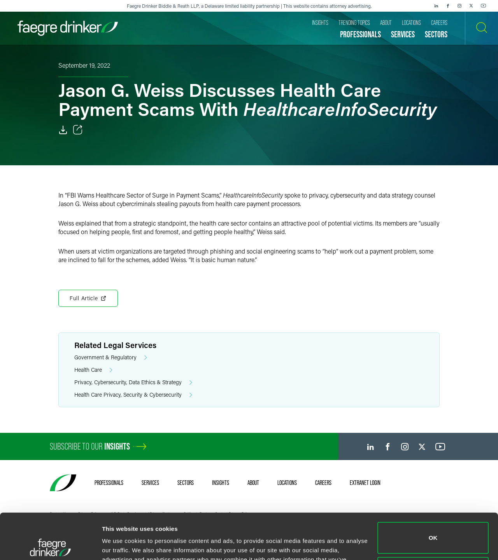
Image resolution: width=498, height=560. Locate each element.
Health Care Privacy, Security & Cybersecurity (133, 395)
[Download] (63, 130)
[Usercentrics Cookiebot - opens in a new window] (50, 545)
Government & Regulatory (110, 358)
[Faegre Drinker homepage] (68, 28)
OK (433, 492)
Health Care (93, 370)
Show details (120, 544)
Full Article (88, 298)
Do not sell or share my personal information (433, 527)
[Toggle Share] (77, 130)
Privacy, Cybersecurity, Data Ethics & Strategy (133, 382)
